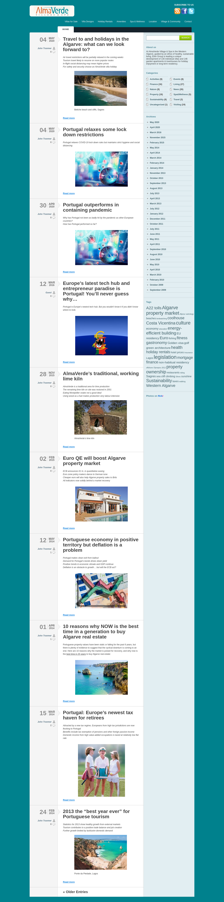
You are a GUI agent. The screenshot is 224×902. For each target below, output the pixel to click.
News (176, 89)
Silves (178, 376)
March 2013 (155, 203)
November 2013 (157, 173)
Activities (154, 79)
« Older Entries (75, 892)
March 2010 (155, 275)
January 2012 (156, 214)
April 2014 (155, 153)
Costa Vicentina (160, 323)
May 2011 (154, 239)
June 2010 (155, 259)
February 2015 (157, 142)
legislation (165, 357)
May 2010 (154, 264)
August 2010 (156, 254)
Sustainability (157, 99)
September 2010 (158, 249)
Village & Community (170, 21)
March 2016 (155, 132)
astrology (190, 314)
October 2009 (156, 285)
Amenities (121, 21)
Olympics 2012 (160, 368)
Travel (177, 99)
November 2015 (157, 137)
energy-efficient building (164, 330)
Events (177, 79)
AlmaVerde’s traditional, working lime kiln (101, 376)
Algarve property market (162, 310)
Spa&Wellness (181, 94)
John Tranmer (45, 48)
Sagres (151, 376)
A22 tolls (153, 308)
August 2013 (156, 188)
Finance (154, 84)
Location (153, 21)
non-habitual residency (174, 362)
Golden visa (176, 343)
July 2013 (154, 193)
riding (182, 373)
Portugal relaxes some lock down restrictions (95, 132)
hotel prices (177, 352)
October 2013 (156, 178)
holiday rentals (158, 352)
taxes (175, 381)
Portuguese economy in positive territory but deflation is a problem (100, 545)
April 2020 (155, 127)
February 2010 (157, 280)
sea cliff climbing (165, 376)
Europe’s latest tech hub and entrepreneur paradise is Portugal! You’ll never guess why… (96, 291)
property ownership (164, 369)
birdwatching (162, 318)
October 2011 (156, 224)
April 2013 (155, 198)
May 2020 (154, 122)
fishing (172, 338)
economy (152, 328)
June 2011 (155, 234)
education (163, 329)
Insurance (188, 352)
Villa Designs (88, 21)
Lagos (149, 358)
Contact (188, 21)
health (176, 347)
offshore (149, 368)
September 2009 (158, 290)
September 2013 (158, 183)
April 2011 (155, 244)
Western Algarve (160, 385)
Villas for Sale (71, 21)
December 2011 (157, 219)
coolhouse (176, 318)
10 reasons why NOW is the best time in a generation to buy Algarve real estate (100, 632)
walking (182, 381)
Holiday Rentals (105, 21)
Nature (153, 89)
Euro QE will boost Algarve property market (94, 460)
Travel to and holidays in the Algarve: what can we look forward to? (96, 44)
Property (154, 94)
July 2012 (154, 208)
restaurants (173, 372)
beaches (151, 318)
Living (177, 84)
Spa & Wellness (137, 21)
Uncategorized (157, 104)
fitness (182, 338)
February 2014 (157, 163)
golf (186, 343)
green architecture (158, 348)
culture (183, 323)
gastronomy (156, 342)
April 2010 (155, 269)
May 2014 (154, 147)
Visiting (177, 104)
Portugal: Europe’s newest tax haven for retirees (98, 715)
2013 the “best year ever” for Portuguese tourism (96, 814)
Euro (164, 338)
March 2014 (155, 158)
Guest (49, 292)
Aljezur (183, 314)
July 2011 (154, 229)
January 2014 (156, 168)
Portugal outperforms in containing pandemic (91, 207)
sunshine (186, 376)
